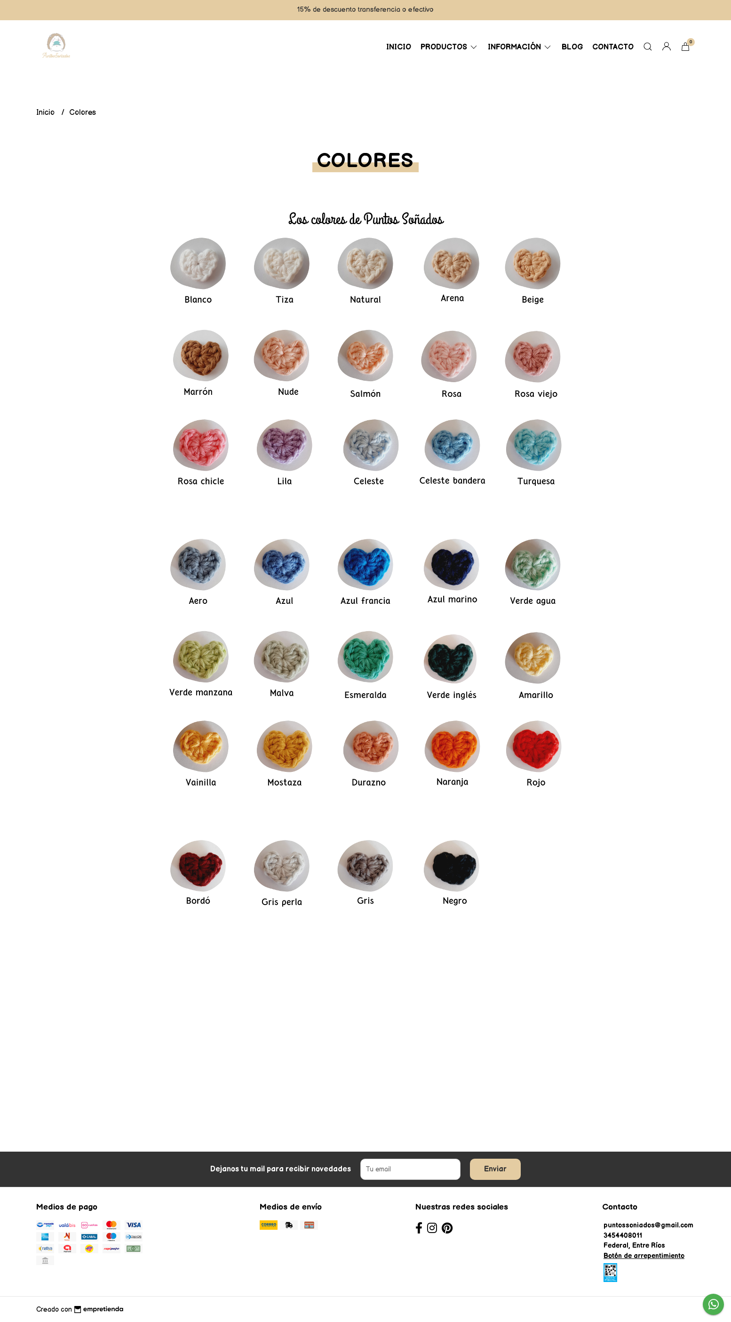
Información (520, 47)
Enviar (495, 1169)
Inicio (398, 47)
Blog (572, 47)
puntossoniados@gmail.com (648, 1225)
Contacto (613, 47)
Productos (449, 47)
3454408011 (623, 1236)
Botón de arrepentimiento (644, 1256)
